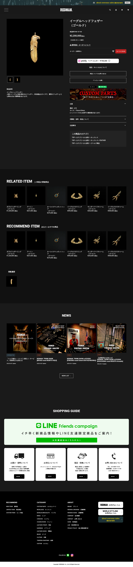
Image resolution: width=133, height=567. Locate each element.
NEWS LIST (65, 376)
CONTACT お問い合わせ (75, 519)
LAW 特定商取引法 (73, 525)
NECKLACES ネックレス (44, 509)
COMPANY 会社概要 (74, 516)
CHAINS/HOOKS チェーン (44, 522)
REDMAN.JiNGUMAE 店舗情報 (76, 509)
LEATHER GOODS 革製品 (44, 531)
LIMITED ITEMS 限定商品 (13, 509)
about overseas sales (111, 519)
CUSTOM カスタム (42, 543)
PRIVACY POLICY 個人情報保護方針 (78, 528)
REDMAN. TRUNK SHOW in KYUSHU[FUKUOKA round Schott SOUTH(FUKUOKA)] (81, 359)
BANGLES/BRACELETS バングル (46, 512)
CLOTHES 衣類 (41, 537)
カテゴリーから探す (82, 137)
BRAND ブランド (73, 506)
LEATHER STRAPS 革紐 (44, 525)
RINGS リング (41, 516)
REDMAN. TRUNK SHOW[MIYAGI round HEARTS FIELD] (47, 359)
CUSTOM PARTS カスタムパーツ (46, 506)
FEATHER (103, 140)
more (127, 2)
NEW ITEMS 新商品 (12, 506)
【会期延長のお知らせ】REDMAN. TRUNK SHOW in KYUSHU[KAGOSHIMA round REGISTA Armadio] (110, 359)
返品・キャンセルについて (98, 67)
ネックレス (94, 137)
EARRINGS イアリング (43, 528)
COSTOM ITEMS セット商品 (14, 512)
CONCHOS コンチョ (43, 519)
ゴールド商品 (95, 143)
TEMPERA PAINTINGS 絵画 (45, 540)
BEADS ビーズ (41, 534)
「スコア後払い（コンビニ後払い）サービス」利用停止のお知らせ (20, 359)
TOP (73, 137)
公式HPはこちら (114, 505)
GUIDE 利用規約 (72, 522)
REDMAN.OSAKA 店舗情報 (75, 512)
